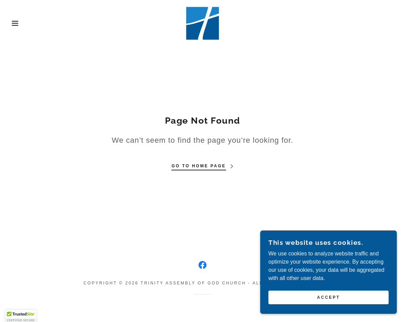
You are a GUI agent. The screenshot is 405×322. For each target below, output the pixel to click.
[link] (202, 23)
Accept (328, 297)
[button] (20, 23)
